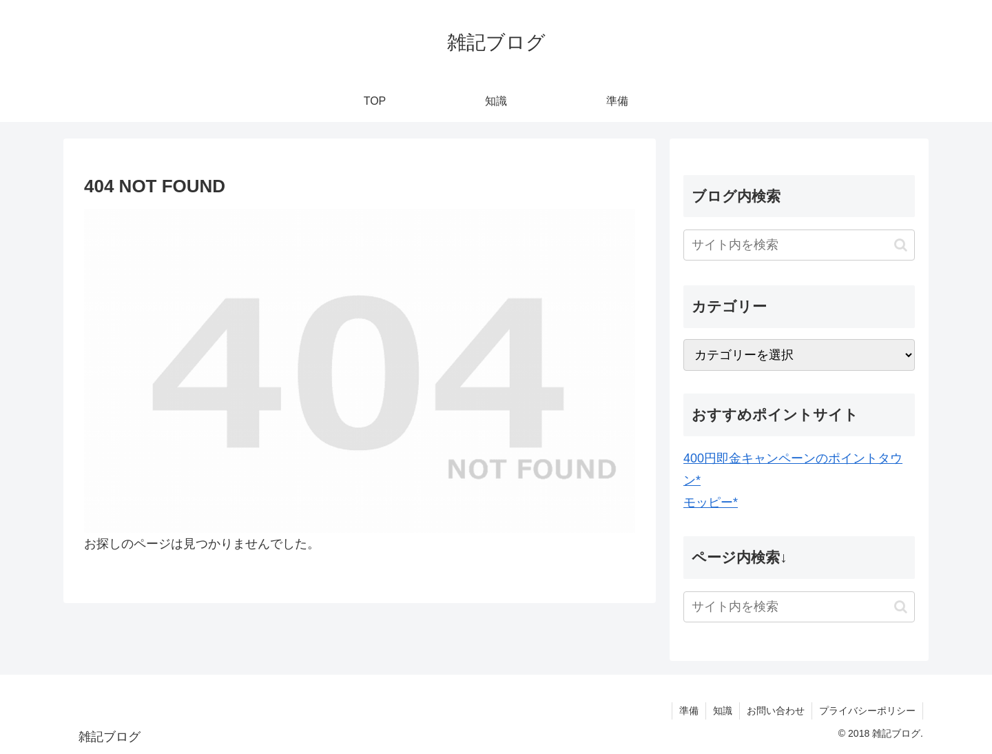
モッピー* (710, 502)
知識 (722, 710)
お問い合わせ (776, 710)
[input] (799, 245)
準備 (689, 710)
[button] (901, 245)
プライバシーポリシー (867, 710)
